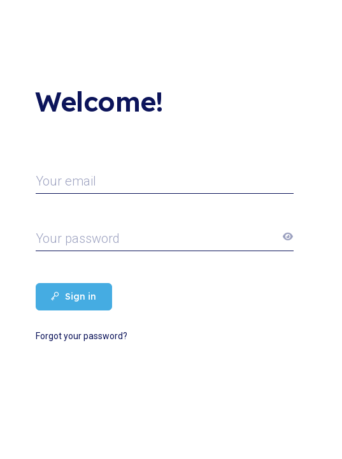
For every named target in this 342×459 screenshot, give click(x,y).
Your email (66, 181)
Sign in (73, 296)
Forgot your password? (81, 336)
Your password (78, 238)
